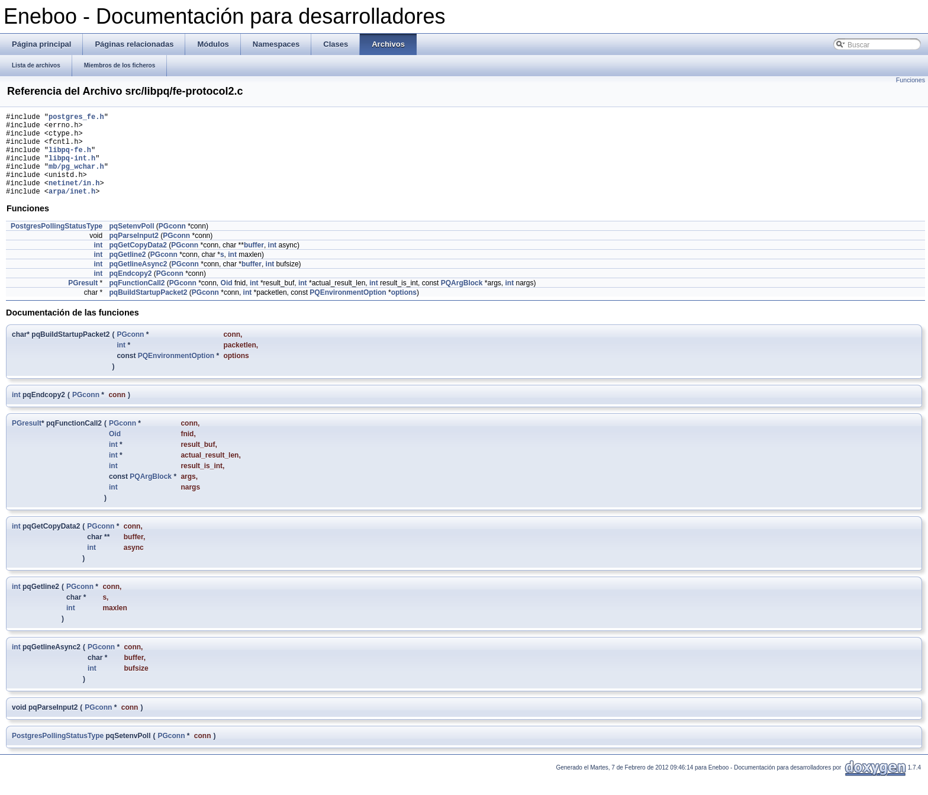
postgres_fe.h (76, 118)
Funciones (910, 79)
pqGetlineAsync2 (138, 282)
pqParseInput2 (133, 253)
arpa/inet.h (72, 209)
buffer (254, 263)
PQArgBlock (462, 301)
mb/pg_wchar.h (76, 178)
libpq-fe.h (70, 158)
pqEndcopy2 (130, 291)
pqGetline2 (127, 272)
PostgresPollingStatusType (56, 244)
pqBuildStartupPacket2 (148, 310)
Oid (227, 301)
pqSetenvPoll (131, 244)
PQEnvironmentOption (348, 310)
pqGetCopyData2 (137, 263)
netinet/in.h (74, 199)
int (98, 263)
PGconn (172, 244)
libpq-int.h (72, 168)
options (404, 310)
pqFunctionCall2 (137, 301)
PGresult (83, 301)
